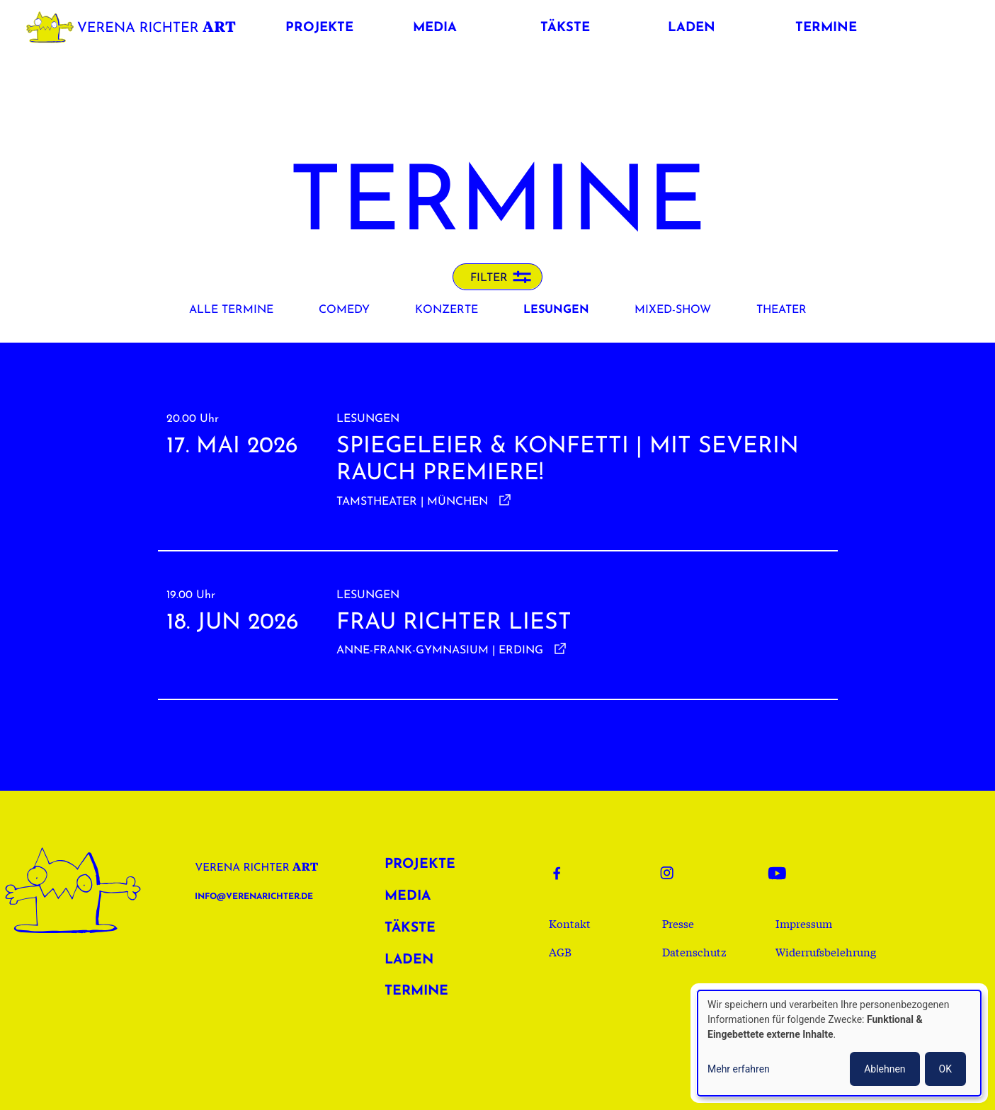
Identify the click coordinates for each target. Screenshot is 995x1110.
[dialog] (839, 1043)
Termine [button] (826, 28)
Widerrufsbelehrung (825, 951)
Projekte (420, 864)
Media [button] (435, 28)
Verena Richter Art (134, 24)
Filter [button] (489, 278)
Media (408, 896)
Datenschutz (694, 951)
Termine (416, 991)
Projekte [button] (319, 28)
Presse (678, 923)
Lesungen (556, 310)
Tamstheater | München (412, 502)
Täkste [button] (565, 28)
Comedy (344, 310)
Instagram (673, 873)
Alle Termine (231, 310)
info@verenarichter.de (254, 897)
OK (945, 1069)
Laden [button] (691, 28)
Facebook (566, 873)
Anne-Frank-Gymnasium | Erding (439, 650)
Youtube (781, 873)
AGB (560, 951)
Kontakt (570, 923)
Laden (409, 960)
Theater (781, 310)
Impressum (803, 923)
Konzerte (446, 310)
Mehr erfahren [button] (738, 1069)
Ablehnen (884, 1069)
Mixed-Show (673, 310)
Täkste (410, 928)
